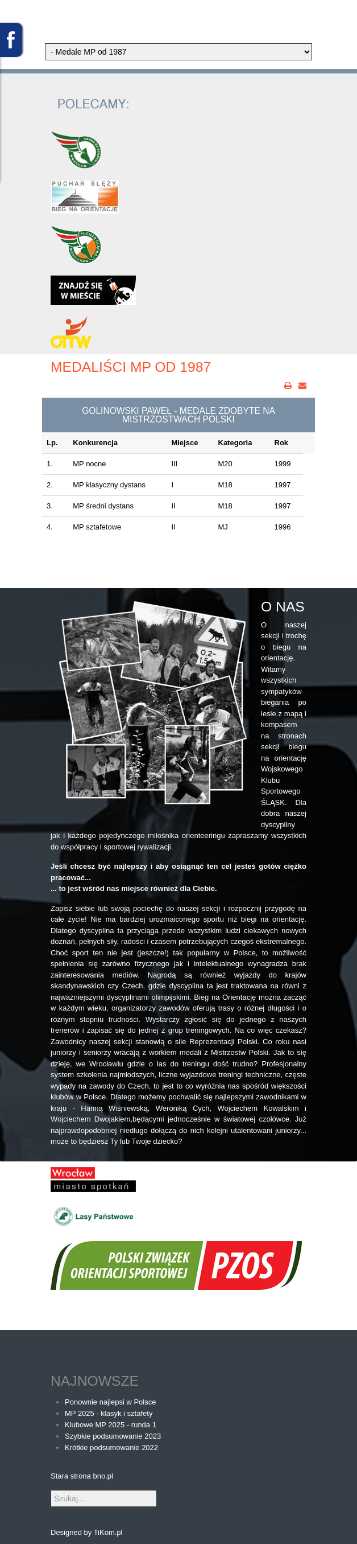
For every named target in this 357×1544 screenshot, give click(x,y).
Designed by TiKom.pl (86, 1532)
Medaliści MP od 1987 (131, 367)
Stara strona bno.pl (82, 1476)
